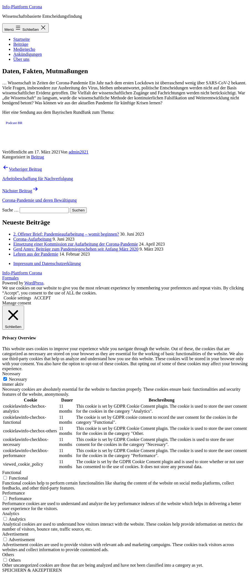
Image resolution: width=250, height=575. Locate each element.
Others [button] (8, 554)
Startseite (21, 39)
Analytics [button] (10, 513)
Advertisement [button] (15, 534)
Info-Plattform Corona (22, 6)
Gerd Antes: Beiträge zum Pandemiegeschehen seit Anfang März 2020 (75, 249)
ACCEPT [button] (42, 298)
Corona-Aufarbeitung (32, 239)
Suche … (10, 210)
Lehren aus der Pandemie (35, 254)
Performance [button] (13, 493)
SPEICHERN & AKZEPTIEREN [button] (32, 570)
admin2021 (78, 152)
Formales (10, 278)
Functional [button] (11, 472)
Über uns (21, 59)
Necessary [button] (11, 373)
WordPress (34, 283)
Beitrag (37, 157)
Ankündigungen (27, 54)
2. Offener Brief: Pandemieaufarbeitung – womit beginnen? (66, 234)
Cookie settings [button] (17, 298)
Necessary (18, 379)
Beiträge (20, 44)
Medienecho (24, 49)
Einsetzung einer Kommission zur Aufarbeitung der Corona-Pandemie (75, 244)
